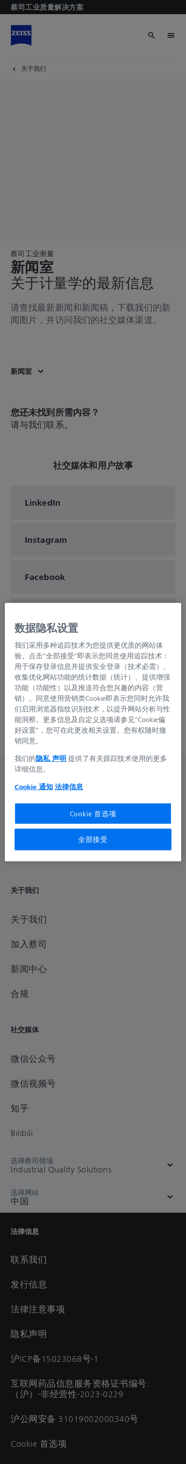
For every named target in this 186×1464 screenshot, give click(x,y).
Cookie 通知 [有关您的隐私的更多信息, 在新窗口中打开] (34, 787)
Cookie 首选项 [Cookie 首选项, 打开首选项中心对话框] (93, 813)
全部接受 (93, 839)
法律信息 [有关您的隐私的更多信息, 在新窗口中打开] (69, 787)
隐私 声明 (51, 758)
